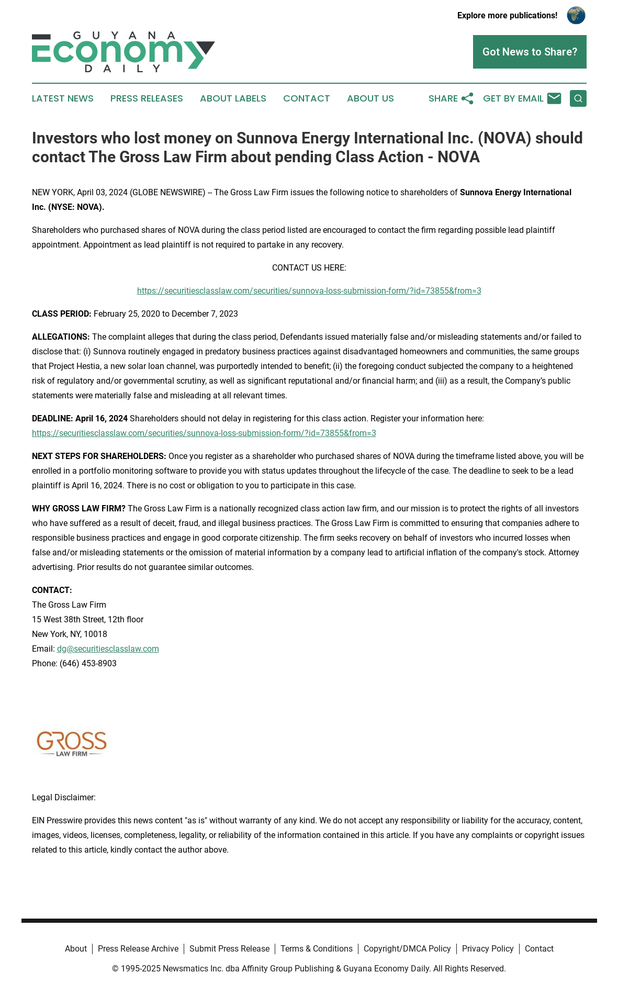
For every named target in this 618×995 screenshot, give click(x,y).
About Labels (233, 98)
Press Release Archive (138, 949)
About (76, 949)
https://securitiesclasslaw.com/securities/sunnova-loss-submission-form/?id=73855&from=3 (309, 291)
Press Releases (146, 98)
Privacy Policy (488, 949)
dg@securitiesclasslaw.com (108, 649)
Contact (306, 98)
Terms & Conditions (316, 949)
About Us (370, 98)
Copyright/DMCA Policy (407, 949)
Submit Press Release (229, 949)
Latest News (63, 98)
